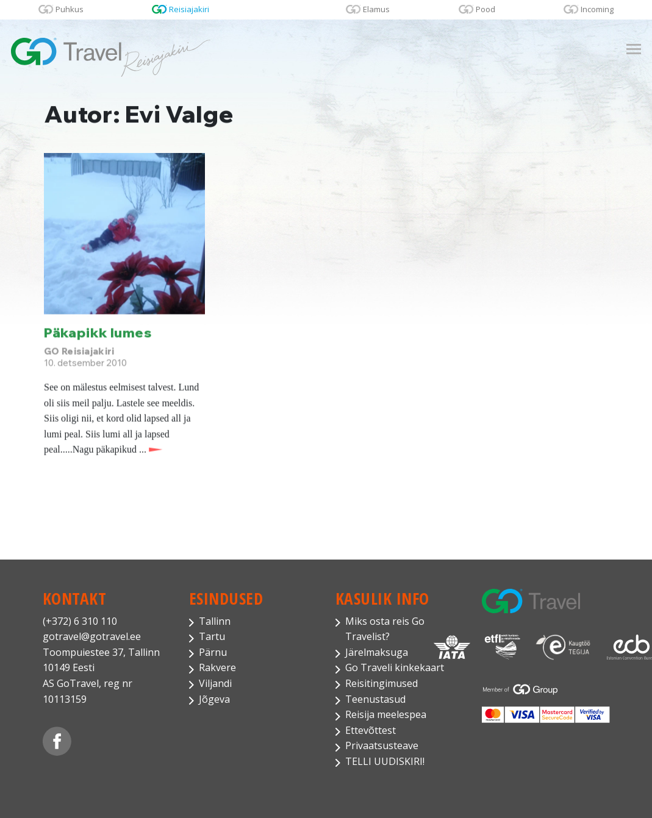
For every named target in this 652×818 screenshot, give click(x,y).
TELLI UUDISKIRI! (385, 761)
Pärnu (213, 652)
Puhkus (70, 9)
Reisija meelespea (385, 714)
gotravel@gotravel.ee (92, 636)
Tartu (212, 636)
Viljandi (215, 683)
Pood (485, 9)
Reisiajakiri (189, 9)
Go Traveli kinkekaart (394, 667)
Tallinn (215, 621)
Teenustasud (375, 699)
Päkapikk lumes (98, 333)
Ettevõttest (370, 730)
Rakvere (217, 667)
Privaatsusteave (381, 745)
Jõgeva (214, 699)
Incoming (597, 9)
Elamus (376, 9)
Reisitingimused (381, 683)
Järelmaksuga (376, 652)
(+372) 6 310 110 (80, 621)
